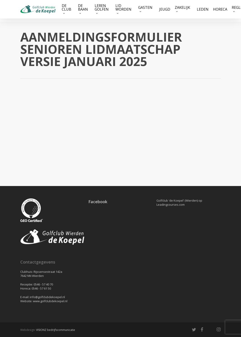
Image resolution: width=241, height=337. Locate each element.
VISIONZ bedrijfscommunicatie (55, 330)
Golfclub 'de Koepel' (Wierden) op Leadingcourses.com (179, 202)
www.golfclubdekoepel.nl (50, 301)
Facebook (97, 201)
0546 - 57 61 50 (41, 288)
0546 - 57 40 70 (43, 284)
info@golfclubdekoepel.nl (47, 297)
